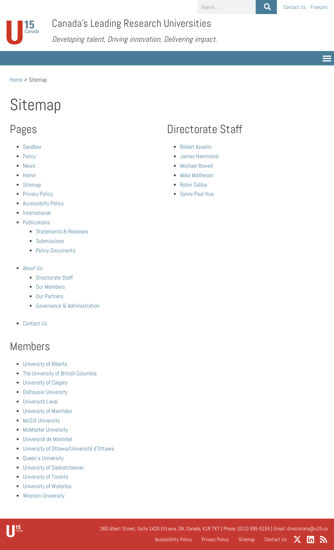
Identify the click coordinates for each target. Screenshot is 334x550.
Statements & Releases (62, 231)
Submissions (50, 241)
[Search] (266, 7)
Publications (36, 222)
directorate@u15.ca (307, 528)
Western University (44, 495)
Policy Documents (55, 250)
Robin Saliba (193, 184)
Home (16, 79)
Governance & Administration (67, 305)
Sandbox (32, 146)
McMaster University (45, 429)
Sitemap (32, 184)
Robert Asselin (195, 146)
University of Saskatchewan (53, 467)
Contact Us (294, 7)
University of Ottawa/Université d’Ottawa (68, 448)
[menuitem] (319, 7)
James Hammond (199, 156)
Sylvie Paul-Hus (197, 194)
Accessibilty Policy (43, 203)
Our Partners (49, 296)
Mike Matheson (196, 175)
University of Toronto (45, 476)
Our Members (50, 286)
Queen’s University (43, 458)
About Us (32, 268)
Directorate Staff (54, 277)
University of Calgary (45, 382)
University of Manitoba (47, 411)
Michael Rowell (196, 165)
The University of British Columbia (60, 373)
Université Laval (40, 401)
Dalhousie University (45, 392)
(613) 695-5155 (253, 528)
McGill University (41, 420)
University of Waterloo (47, 486)
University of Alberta (45, 364)
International (37, 212)
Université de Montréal (47, 439)
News (29, 165)
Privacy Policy (38, 194)
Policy (29, 156)
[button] (327, 58)
